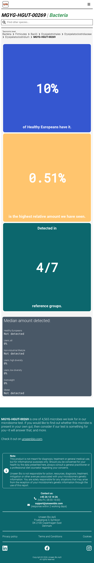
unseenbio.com (32, 439)
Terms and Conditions (50, 536)
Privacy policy (10, 536)
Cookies (87, 536)
